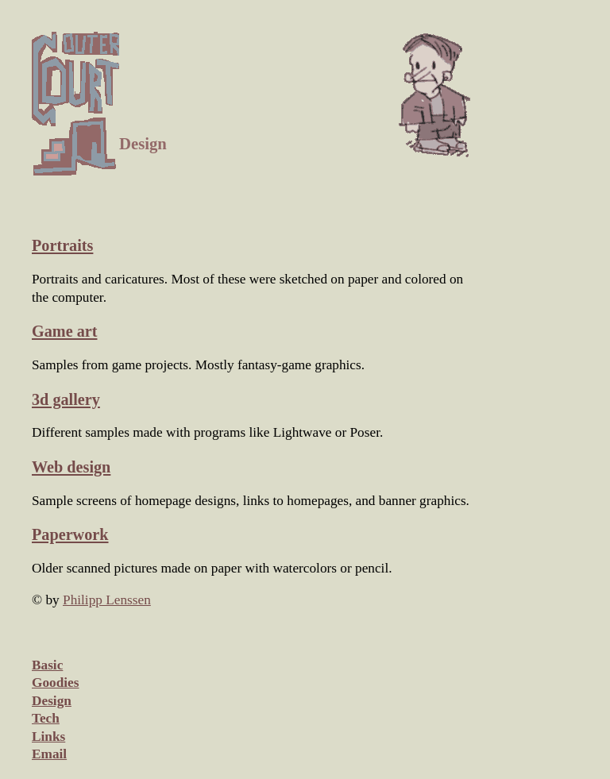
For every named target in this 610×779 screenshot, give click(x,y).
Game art (64, 331)
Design (51, 700)
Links (48, 736)
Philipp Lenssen (107, 599)
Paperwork (70, 534)
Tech (46, 718)
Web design (71, 467)
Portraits (62, 245)
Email (49, 754)
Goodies (55, 682)
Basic (47, 665)
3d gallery (66, 399)
